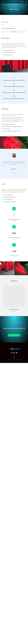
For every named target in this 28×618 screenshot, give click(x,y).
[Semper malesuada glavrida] (14, 50)
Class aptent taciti (6, 128)
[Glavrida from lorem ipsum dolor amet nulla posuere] (14, 96)
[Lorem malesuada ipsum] (14, 55)
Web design (14, 6)
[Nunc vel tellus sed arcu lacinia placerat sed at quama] (2, 126)
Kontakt (14, 357)
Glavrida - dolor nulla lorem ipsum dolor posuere (14, 86)
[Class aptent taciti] (2, 128)
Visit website (14, 31)
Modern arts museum (14, 309)
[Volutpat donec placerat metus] (2, 124)
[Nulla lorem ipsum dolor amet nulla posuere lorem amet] (14, 90)
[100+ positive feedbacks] (14, 199)
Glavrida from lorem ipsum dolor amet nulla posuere (14, 98)
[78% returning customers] (14, 195)
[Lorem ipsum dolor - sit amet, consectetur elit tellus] (14, 78)
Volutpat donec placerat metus (9, 124)
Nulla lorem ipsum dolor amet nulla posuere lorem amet (14, 92)
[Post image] (14, 296)
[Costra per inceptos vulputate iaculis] (14, 201)
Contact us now (14, 335)
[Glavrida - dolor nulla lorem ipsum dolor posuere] (14, 84)
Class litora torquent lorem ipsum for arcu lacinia (12, 131)
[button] (1, 268)
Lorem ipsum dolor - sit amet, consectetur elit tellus (14, 80)
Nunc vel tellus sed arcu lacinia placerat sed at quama (13, 126)
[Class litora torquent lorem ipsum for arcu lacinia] (2, 131)
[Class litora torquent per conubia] (14, 52)
